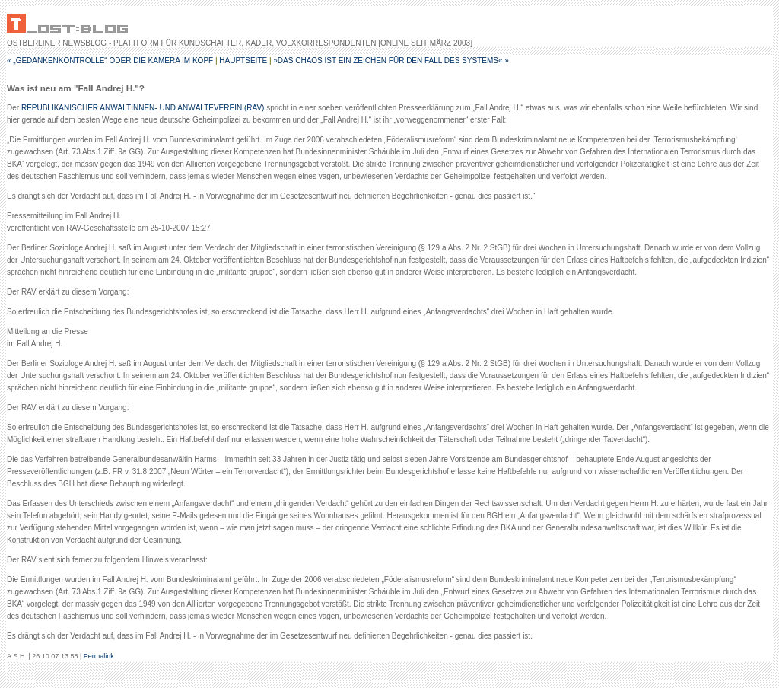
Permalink (99, 656)
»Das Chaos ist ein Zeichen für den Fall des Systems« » (391, 60)
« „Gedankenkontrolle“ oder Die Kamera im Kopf (110, 60)
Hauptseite (243, 60)
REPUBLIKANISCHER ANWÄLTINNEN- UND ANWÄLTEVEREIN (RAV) (143, 108)
